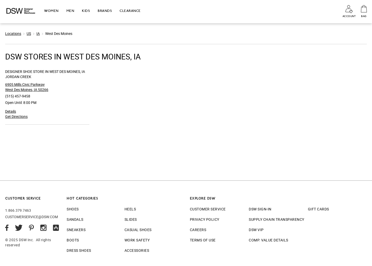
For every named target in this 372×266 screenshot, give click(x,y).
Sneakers (76, 229)
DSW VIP (256, 229)
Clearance (130, 11)
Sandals (75, 219)
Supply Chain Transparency (276, 219)
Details (10, 111)
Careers (198, 229)
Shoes (73, 209)
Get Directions (16, 116)
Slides (131, 219)
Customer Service (208, 209)
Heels (130, 209)
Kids (86, 11)
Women (51, 11)
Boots (73, 240)
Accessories (137, 250)
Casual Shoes (138, 229)
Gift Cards (318, 209)
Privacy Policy (204, 219)
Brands (105, 11)
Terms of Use (203, 240)
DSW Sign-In (260, 209)
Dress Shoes (79, 250)
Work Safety (137, 240)
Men (70, 11)
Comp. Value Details (268, 240)
